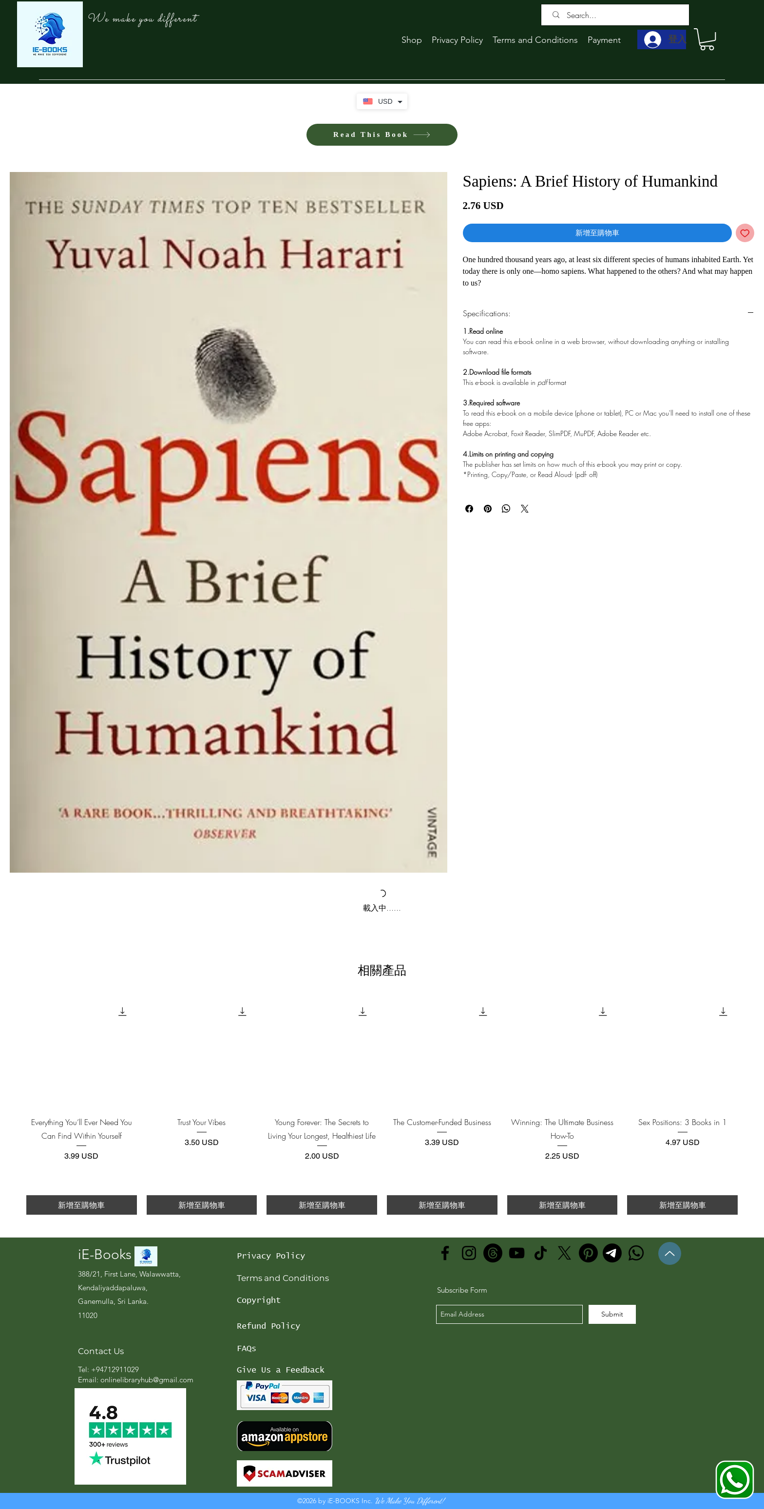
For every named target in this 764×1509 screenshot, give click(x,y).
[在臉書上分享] (469, 509)
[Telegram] (612, 1252)
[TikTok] (540, 1252)
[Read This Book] (382, 135)
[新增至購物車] (81, 1205)
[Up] (669, 1253)
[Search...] (617, 15)
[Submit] (612, 1314)
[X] (564, 1252)
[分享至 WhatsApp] (506, 509)
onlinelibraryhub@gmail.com (146, 1379)
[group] (382, 1105)
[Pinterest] (588, 1252)
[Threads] (492, 1252)
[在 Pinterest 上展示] (488, 509)
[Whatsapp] (636, 1252)
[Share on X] (525, 509)
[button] (707, 39)
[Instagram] (468, 1252)
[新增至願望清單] (745, 233)
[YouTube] (516, 1252)
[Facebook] (445, 1252)
